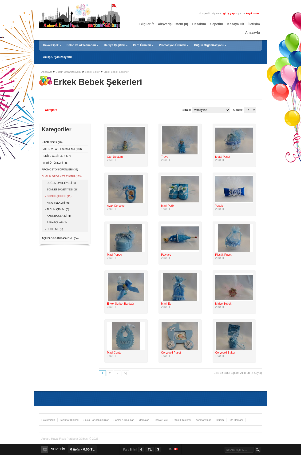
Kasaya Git (235, 24)
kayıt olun (252, 13)
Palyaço (166, 254)
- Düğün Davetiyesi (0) (60, 182)
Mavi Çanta (114, 352)
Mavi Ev (166, 303)
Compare (51, 110)
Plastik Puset (223, 254)
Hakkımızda (48, 420)
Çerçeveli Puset (171, 352)
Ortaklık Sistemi (182, 420)
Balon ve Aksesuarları (81, 45)
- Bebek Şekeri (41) (58, 196)
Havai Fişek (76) (52, 142)
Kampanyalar (203, 420)
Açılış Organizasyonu (57, 57)
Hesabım (199, 24)
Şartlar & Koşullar (124, 420)
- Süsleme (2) (54, 229)
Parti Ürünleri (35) (55, 162)
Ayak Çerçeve (115, 205)
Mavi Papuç (114, 254)
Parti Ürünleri (142, 45)
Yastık (219, 205)
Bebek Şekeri (92, 71)
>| (125, 373)
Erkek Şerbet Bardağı (120, 303)
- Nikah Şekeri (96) (57, 202)
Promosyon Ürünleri (172, 45)
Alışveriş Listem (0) (173, 24)
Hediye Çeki (160, 420)
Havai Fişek (51, 45)
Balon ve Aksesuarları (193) (62, 149)
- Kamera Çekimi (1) (58, 215)
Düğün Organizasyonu (209, 45)
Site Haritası (236, 420)
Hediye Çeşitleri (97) (56, 155)
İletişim (254, 24)
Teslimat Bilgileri (69, 420)
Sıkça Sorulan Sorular (96, 420)
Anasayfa (252, 32)
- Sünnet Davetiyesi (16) (61, 189)
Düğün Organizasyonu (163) (62, 176)
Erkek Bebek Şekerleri (116, 71)
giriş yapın (230, 13)
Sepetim (216, 24)
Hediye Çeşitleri (114, 45)
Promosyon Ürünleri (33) (60, 169)
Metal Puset (222, 156)
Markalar (144, 420)
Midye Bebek (223, 303)
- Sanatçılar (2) (56, 222)
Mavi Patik (167, 205)
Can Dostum (115, 156)
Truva (164, 156)
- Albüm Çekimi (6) (57, 209)
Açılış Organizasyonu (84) (60, 238)
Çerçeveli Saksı (225, 352)
